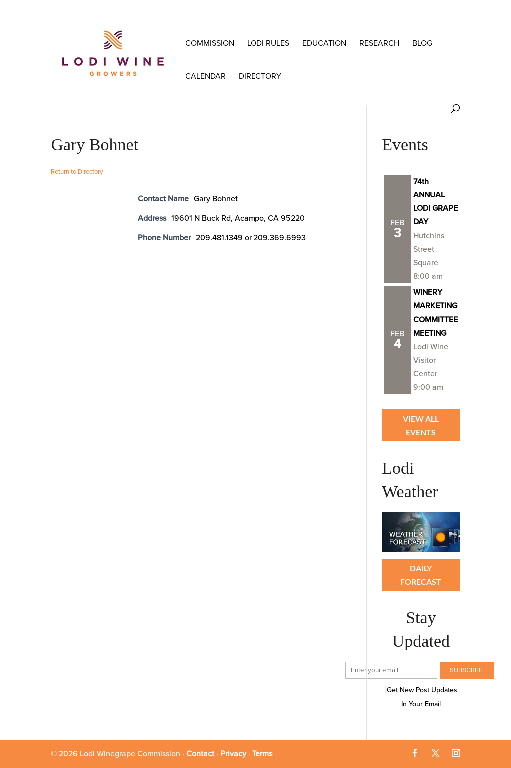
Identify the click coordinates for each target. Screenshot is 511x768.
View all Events (421, 425)
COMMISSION (209, 43)
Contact (200, 754)
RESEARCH (379, 43)
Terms (262, 754)
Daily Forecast (420, 574)
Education (324, 43)
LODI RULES (268, 43)
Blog (422, 43)
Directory (260, 76)
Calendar (205, 76)
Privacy (233, 754)
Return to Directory (77, 172)
